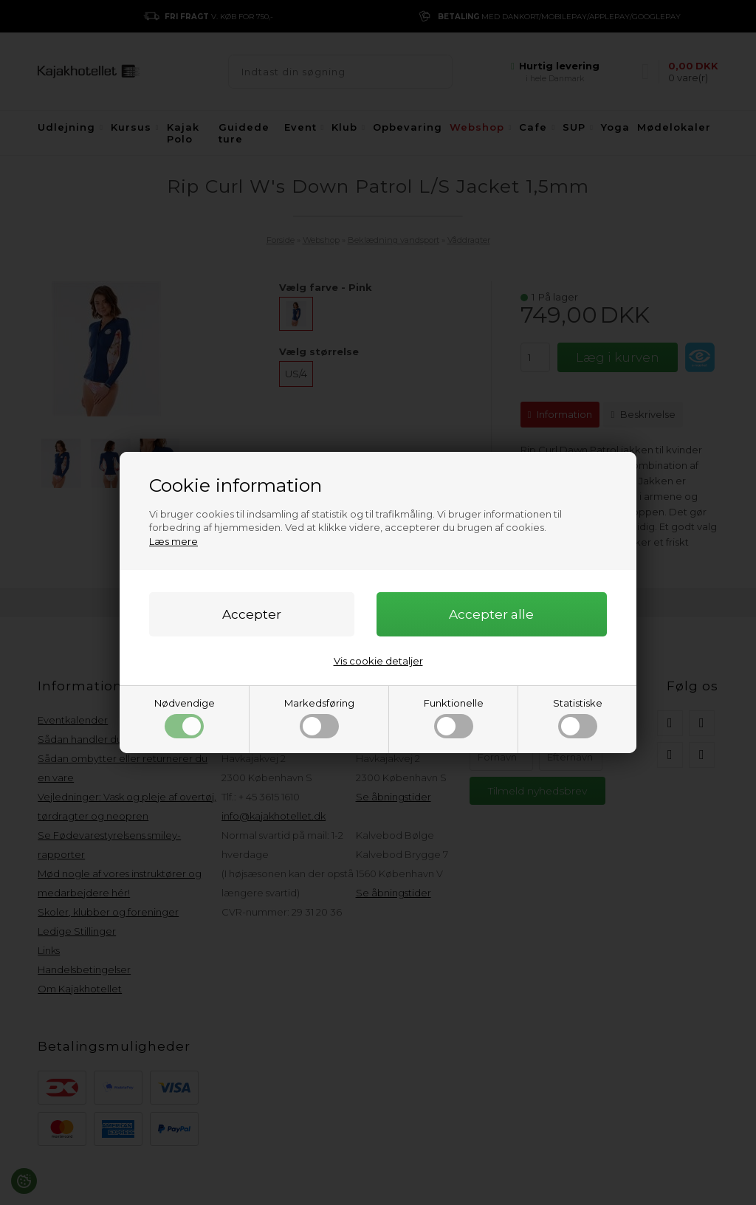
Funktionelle (454, 717)
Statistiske (577, 717)
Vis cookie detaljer (378, 661)
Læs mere (173, 541)
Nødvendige (184, 717)
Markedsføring (319, 717)
